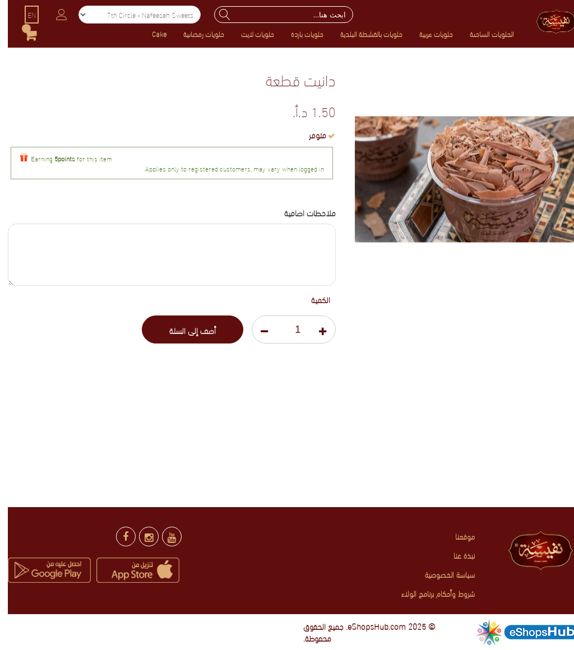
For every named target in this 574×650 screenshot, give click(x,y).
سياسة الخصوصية (442, 574)
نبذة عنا (456, 555)
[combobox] (275, 14)
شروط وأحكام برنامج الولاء (430, 593)
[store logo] (546, 20)
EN (24, 14)
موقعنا (457, 536)
